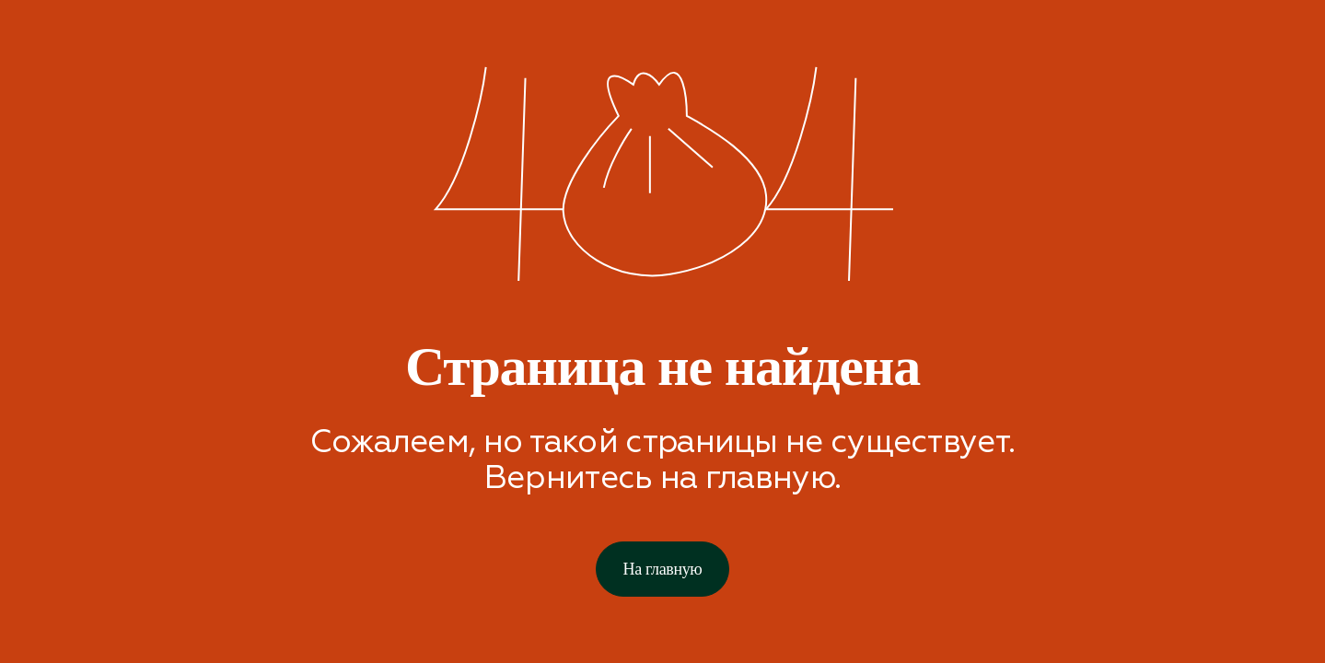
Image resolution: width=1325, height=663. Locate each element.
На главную (663, 569)
